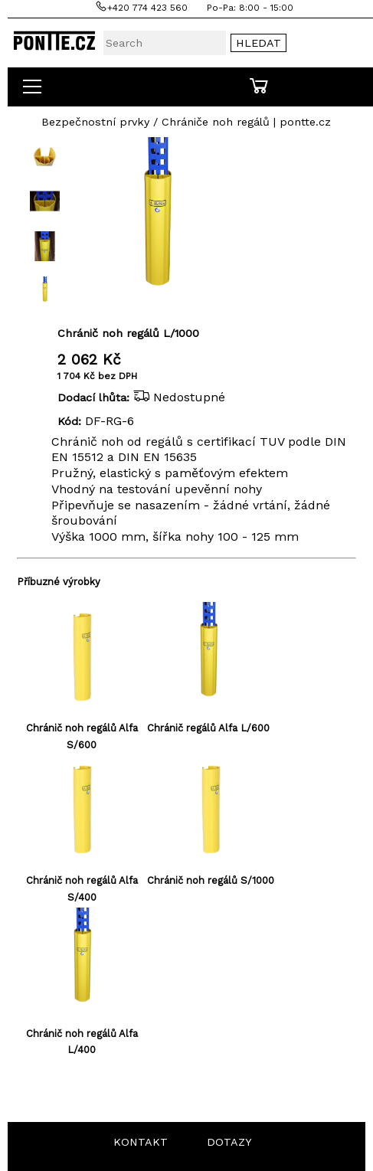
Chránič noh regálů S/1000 (210, 880)
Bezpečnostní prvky (95, 122)
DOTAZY (229, 1142)
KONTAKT (140, 1142)
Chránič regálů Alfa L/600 (208, 728)
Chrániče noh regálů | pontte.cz (246, 122)
